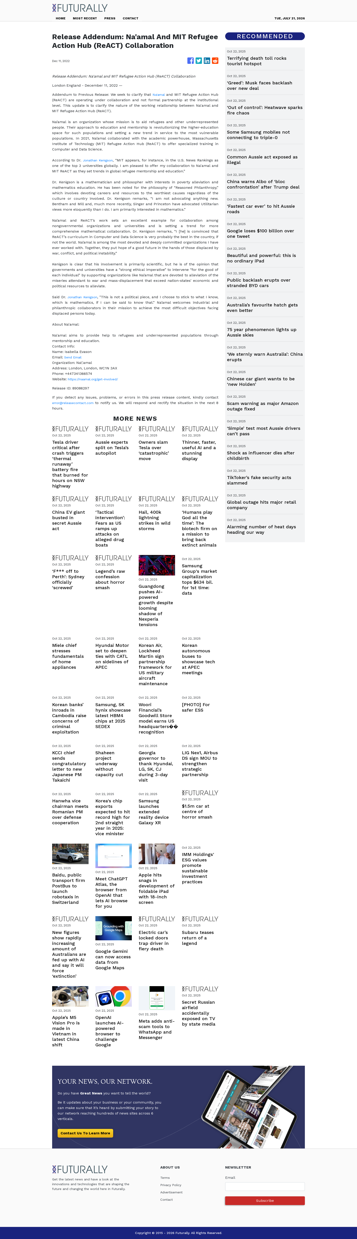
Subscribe (265, 1200)
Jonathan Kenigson (98, 160)
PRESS (109, 18)
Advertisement (173, 1192)
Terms (165, 1177)
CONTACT (130, 18)
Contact (167, 1199)
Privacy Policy (172, 1185)
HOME (61, 18)
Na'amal (158, 94)
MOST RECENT (85, 18)
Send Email (74, 357)
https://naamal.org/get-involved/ (96, 379)
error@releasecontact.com (75, 403)
